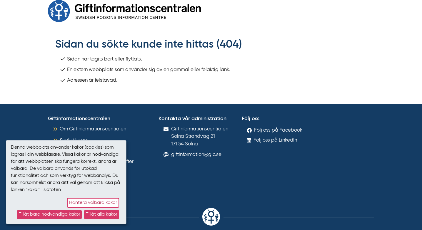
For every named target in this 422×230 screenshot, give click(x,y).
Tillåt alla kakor (101, 214)
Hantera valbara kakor (93, 202)
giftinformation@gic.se (196, 154)
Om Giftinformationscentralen (93, 129)
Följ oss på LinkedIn (275, 140)
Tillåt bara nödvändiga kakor (49, 214)
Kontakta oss (74, 139)
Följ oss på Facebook (278, 130)
